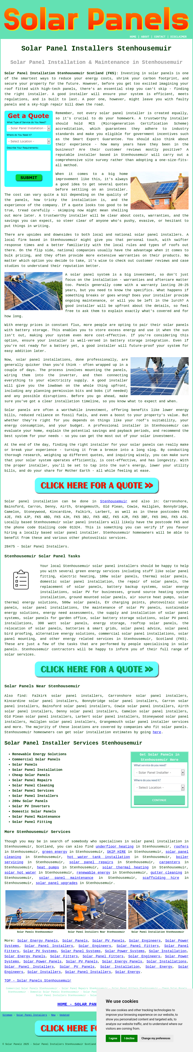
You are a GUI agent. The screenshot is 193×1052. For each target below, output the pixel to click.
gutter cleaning (166, 873)
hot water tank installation (98, 857)
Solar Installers (44, 972)
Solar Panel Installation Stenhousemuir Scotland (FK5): (61, 73)
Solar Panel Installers (49, 946)
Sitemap (7, 1015)
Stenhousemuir (113, 501)
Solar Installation (168, 951)
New (53, 1015)
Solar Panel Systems (81, 951)
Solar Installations (166, 961)
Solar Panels (75, 941)
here (157, 732)
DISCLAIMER (178, 36)
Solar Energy (158, 967)
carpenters (169, 862)
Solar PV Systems (40, 951)
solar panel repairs (91, 862)
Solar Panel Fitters (138, 946)
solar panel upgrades (57, 883)
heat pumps (48, 867)
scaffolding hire (161, 878)
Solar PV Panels (108, 941)
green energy (54, 852)
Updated (64, 1015)
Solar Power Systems (125, 951)
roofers (181, 847)
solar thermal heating (125, 867)
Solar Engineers (145, 941)
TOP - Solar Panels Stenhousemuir (37, 981)
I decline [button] (129, 1038)
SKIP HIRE (116, 852)
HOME (133, 36)
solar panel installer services (157, 722)
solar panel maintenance (66, 878)
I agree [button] (113, 1038)
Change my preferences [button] (155, 1038)
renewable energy (93, 873)
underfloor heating (115, 847)
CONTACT (160, 36)
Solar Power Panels (42, 961)
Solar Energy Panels (37, 941)
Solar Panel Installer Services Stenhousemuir (73, 743)
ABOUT (145, 36)
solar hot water (20, 873)
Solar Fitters (64, 956)
